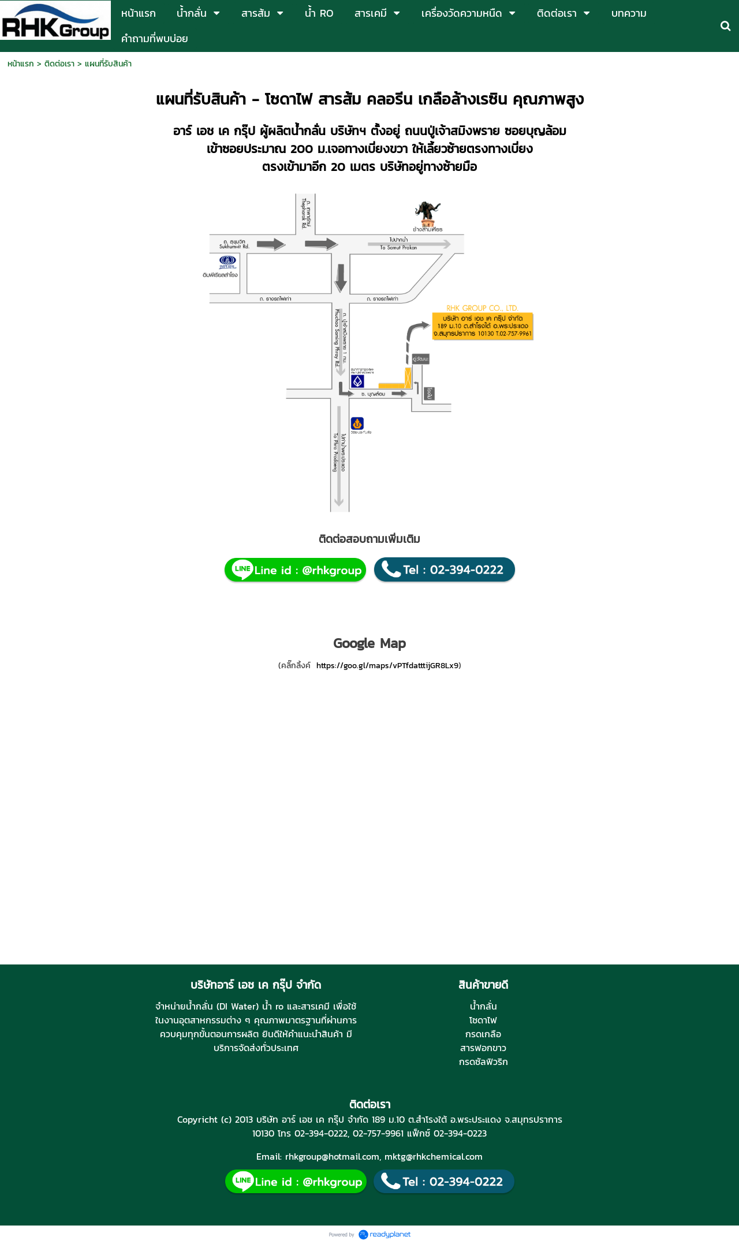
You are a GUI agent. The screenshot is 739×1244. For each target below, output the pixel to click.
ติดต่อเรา (59, 64)
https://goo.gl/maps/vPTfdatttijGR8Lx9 (387, 666)
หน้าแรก (21, 64)
